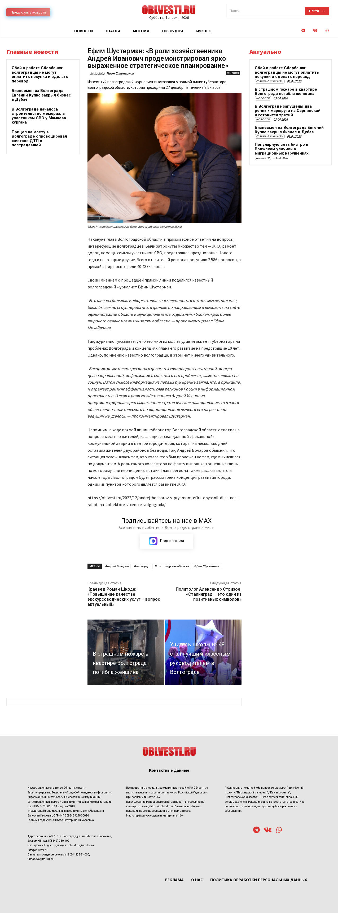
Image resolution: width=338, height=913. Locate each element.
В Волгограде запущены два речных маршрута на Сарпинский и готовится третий (288, 110)
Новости (263, 98)
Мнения (233, 73)
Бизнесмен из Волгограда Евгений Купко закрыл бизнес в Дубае (41, 95)
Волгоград (141, 566)
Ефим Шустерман (206, 566)
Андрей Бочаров (117, 566)
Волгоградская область (172, 566)
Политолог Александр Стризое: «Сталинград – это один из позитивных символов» (209, 594)
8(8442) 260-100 (58, 841)
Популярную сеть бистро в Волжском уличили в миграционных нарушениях (282, 149)
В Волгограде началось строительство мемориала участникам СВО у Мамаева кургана (39, 116)
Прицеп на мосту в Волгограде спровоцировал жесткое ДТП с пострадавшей (39, 139)
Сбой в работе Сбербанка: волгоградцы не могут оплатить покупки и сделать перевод (40, 74)
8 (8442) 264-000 (78, 855)
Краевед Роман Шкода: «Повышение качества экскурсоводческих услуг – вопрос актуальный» (123, 597)
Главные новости (269, 81)
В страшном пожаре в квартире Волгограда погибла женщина (286, 91)
